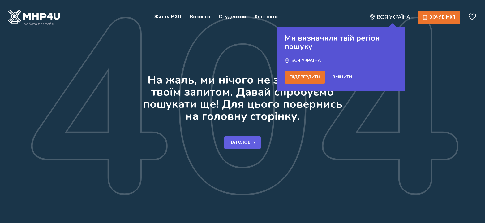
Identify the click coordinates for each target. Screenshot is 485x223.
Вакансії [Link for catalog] (200, 17)
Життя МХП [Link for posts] (167, 17)
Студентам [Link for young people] (232, 17)
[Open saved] (473, 17)
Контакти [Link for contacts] (266, 17)
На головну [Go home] (242, 142)
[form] (442, 17)
